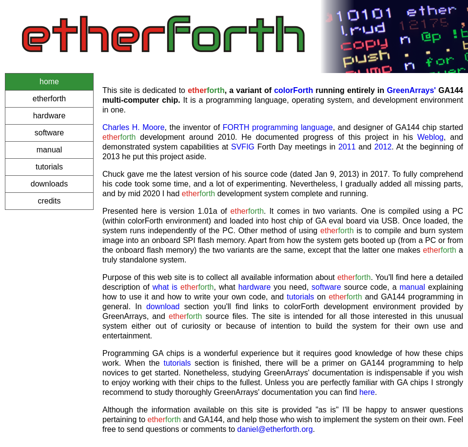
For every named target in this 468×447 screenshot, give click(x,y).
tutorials (49, 167)
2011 (347, 147)
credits (49, 201)
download (163, 306)
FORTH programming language (278, 127)
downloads (49, 184)
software (49, 133)
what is (165, 287)
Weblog (430, 137)
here (367, 392)
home (49, 81)
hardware (49, 116)
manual (49, 150)
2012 (383, 147)
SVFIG (242, 147)
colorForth (293, 90)
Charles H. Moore (133, 127)
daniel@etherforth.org (275, 429)
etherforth (49, 98)
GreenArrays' (411, 90)
